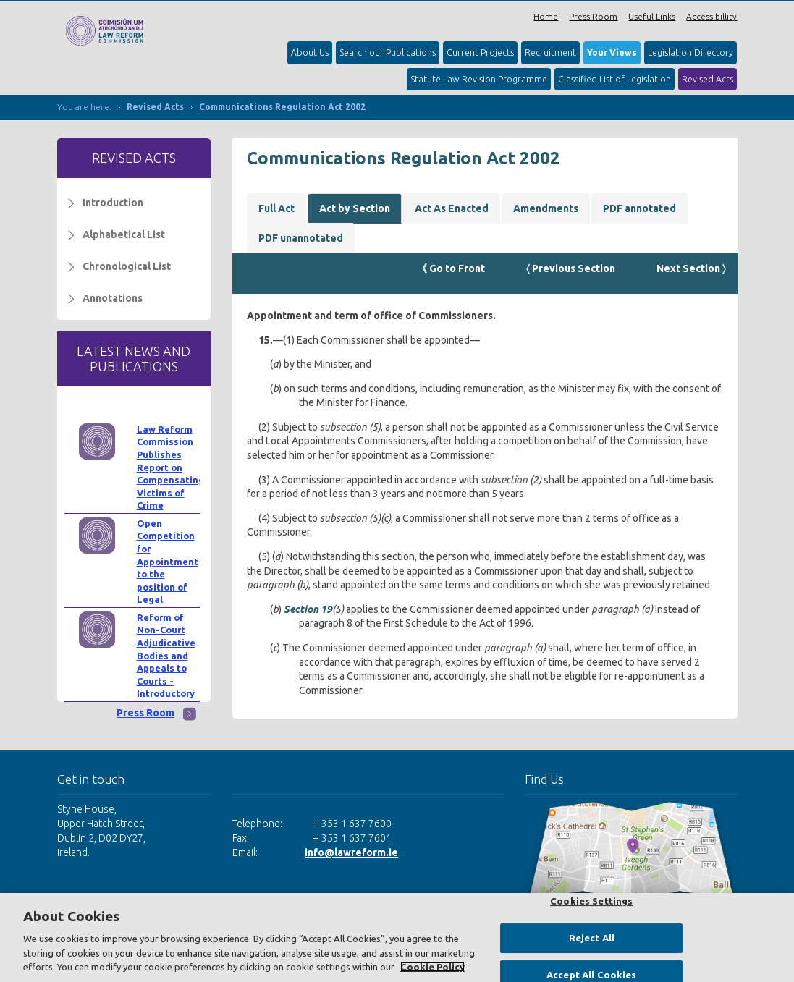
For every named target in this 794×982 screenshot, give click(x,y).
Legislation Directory (690, 52)
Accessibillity (711, 16)
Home (545, 16)
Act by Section (354, 208)
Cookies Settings (591, 901)
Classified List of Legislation (614, 79)
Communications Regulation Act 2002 (282, 106)
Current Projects (480, 52)
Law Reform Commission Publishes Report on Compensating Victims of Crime (170, 467)
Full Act (276, 208)
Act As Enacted (452, 208)
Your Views (612, 52)
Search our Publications (387, 52)
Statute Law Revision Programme (478, 79)
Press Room (593, 16)
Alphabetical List (124, 234)
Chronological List (127, 266)
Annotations (113, 298)
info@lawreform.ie (351, 852)
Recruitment (550, 52)
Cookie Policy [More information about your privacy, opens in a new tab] (432, 967)
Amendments (545, 208)
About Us (310, 52)
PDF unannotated (300, 238)
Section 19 (308, 609)
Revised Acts (707, 79)
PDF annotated (639, 208)
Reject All (591, 938)
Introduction (113, 202)
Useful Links (651, 16)
